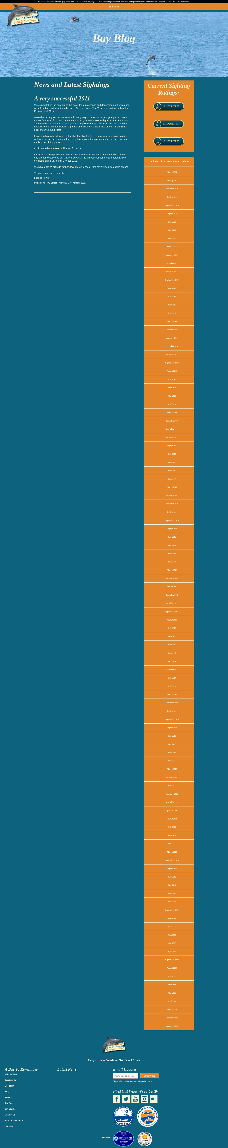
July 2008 (172, 976)
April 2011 (172, 844)
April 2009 (172, 951)
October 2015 (172, 603)
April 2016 (172, 562)
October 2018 (172, 354)
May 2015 (172, 645)
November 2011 (171, 802)
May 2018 (172, 396)
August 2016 (172, 529)
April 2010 (172, 902)
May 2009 (172, 943)
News (45, 178)
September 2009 (172, 910)
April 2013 (172, 761)
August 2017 (172, 446)
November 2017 (171, 429)
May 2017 (172, 470)
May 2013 (172, 752)
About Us (9, 1097)
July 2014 (172, 678)
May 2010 (172, 893)
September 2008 (172, 960)
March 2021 (172, 172)
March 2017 (172, 487)
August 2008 (172, 968)
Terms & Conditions (14, 1120)
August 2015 (172, 620)
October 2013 (172, 711)
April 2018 (172, 404)
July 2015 (172, 628)
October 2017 (172, 437)
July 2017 (172, 454)
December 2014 (172, 669)
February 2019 (172, 330)
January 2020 (172, 255)
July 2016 (172, 537)
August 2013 (172, 727)
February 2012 (172, 794)
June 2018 (172, 388)
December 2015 (172, 595)
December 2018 (172, 346)
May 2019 (172, 305)
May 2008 (172, 993)
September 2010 (172, 860)
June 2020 (172, 230)
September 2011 (171, 810)
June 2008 (172, 984)
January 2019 (172, 338)
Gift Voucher (10, 1109)
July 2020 (172, 222)
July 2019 (172, 296)
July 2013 (172, 736)
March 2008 (172, 1009)
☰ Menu (114, 6)
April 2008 (172, 1001)
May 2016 (172, 553)
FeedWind (106, 1137)
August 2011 (172, 819)
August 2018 (172, 371)
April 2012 (172, 786)
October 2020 (172, 197)
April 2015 (172, 653)
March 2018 (172, 412)
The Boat (9, 1103)
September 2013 (172, 719)
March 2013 (172, 769)
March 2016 (172, 570)
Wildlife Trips (11, 1074)
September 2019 (172, 280)
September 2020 (172, 205)
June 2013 (172, 744)
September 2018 (172, 363)
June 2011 (172, 835)
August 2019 (172, 288)
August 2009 (172, 918)
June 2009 (172, 935)
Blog (7, 1091)
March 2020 (172, 247)
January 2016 (172, 587)
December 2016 (172, 504)
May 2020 (172, 238)
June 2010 (172, 885)
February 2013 (172, 777)
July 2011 (172, 827)
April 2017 (172, 479)
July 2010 (172, 877)
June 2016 (172, 545)
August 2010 (172, 868)
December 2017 (172, 421)
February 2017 (172, 495)
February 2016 (172, 578)
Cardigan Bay (11, 1080)
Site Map (9, 1126)
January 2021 (172, 180)
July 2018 (172, 379)
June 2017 (172, 462)
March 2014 (172, 694)
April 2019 (172, 313)
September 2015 (172, 611)
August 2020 (172, 213)
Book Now (9, 1086)
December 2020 (172, 189)
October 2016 (172, 512)
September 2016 (172, 520)
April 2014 (172, 686)
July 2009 (172, 926)
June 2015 (172, 636)
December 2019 (172, 263)
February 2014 (172, 703)
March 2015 (172, 661)
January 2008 (172, 1026)
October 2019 (172, 272)
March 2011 (172, 852)
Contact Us (10, 1115)
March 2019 (172, 321)
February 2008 (172, 1018)
